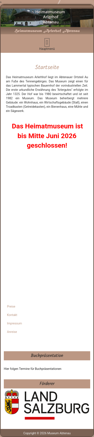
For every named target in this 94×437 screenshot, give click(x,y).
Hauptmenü (49, 44)
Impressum (14, 323)
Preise (11, 306)
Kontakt (12, 315)
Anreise (12, 332)
